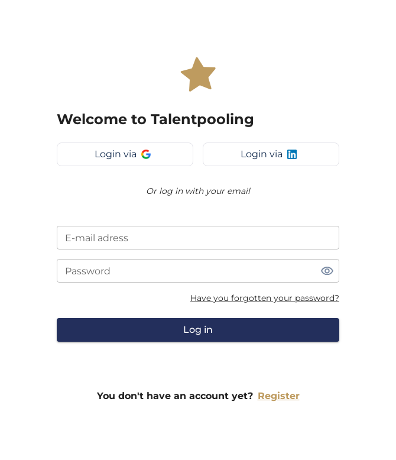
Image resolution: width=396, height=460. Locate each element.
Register (279, 395)
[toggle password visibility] (327, 271)
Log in (198, 330)
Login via (123, 154)
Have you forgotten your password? (264, 298)
